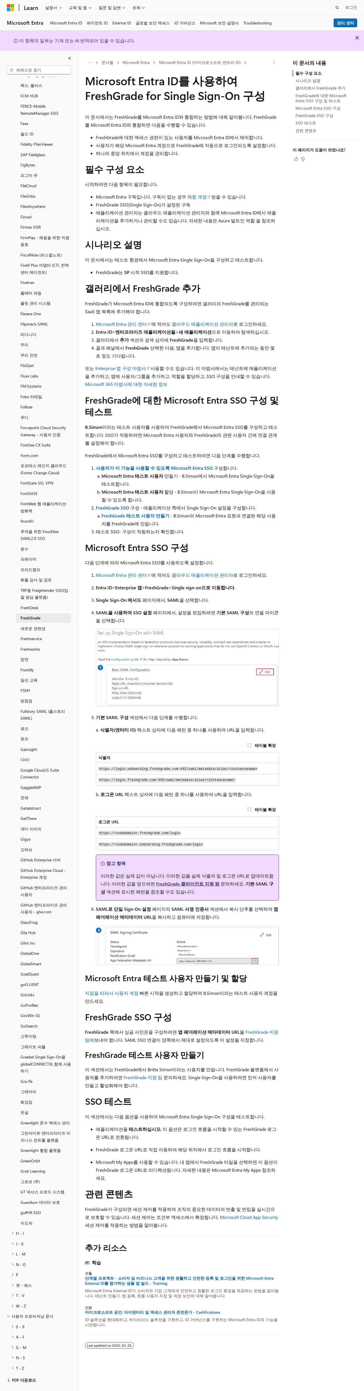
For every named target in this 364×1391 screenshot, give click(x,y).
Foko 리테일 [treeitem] (31, 381)
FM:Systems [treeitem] (31, 370)
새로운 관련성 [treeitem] (33, 612)
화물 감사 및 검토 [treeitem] (36, 564)
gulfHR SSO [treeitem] (30, 1197)
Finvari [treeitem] (26, 201)
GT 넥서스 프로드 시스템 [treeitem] (42, 1176)
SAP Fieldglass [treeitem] (32, 139)
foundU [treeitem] (27, 505)
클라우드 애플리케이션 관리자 (202, 324)
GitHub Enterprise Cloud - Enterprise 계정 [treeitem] (43, 858)
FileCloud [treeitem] (28, 170)
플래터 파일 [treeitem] (31, 277)
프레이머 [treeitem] (28, 543)
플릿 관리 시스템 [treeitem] (35, 287)
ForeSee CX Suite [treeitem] (35, 429)
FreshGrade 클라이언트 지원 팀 (188, 884)
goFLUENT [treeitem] (29, 969)
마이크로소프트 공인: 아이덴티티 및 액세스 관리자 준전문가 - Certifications (152, 1312)
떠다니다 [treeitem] (28, 318)
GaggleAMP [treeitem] (30, 771)
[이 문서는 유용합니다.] (296, 159)
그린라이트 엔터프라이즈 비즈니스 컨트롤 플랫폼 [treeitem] (45, 1121)
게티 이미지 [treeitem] (31, 813)
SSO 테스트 (305, 123)
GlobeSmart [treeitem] (30, 948)
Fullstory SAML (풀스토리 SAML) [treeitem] (42, 699)
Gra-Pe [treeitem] (26, 1065)
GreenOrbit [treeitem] (30, 1145)
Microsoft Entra (136, 62)
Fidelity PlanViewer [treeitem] (36, 128)
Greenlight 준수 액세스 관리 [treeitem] (45, 1107)
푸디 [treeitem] (24, 401)
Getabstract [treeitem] (30, 792)
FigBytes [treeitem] (27, 149)
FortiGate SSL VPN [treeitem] (36, 467)
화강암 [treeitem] (26, 1086)
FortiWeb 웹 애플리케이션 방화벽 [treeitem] (43, 491)
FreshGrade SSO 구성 (314, 115)
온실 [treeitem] (24, 1096)
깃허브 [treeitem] (26, 834)
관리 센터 (345, 23)
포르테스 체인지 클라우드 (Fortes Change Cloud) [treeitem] (43, 453)
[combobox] (39, 70)
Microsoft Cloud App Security (249, 1217)
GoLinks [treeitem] (27, 979)
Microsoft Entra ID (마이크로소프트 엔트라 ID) (200, 62)
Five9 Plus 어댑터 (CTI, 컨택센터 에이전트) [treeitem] (44, 253)
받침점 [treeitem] (26, 685)
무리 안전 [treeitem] (29, 339)
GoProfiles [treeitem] (29, 989)
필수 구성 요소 (308, 73)
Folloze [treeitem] (26, 391)
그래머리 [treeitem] (28, 1076)
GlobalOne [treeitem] (29, 937)
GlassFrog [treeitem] (29, 906)
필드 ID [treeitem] (27, 118)
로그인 (351, 7)
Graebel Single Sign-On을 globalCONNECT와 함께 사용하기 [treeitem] (45, 1048)
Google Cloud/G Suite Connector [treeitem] (39, 758)
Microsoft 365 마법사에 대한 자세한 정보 (126, 384)
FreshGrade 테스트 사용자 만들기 (135, 516)
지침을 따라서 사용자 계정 (111, 993)
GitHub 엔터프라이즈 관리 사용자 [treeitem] (43, 875)
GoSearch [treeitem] (29, 1010)
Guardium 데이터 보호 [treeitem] (40, 1186)
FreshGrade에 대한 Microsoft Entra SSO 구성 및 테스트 (320, 98)
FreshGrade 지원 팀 (143, 1077)
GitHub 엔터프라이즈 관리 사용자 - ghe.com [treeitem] (43, 893)
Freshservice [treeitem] (31, 623)
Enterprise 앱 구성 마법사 (120, 368)
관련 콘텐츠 (306, 130)
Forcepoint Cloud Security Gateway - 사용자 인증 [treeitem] (43, 415)
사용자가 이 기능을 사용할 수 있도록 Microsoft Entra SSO (154, 468)
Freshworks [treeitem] (30, 633)
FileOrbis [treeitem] (28, 180)
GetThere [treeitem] (28, 802)
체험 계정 (197, 197)
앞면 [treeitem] (24, 643)
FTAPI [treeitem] (25, 675)
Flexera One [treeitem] (30, 298)
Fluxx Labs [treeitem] (29, 360)
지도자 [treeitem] (26, 1207)
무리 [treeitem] (24, 329)
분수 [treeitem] (24, 533)
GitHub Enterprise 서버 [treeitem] (40, 844)
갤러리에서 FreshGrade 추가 (320, 88)
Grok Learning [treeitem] (32, 1155)
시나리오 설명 (307, 80)
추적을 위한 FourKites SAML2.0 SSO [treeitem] (39, 519)
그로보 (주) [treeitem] (30, 1166)
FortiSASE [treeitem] (29, 478)
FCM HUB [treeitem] (29, 80)
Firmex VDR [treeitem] (30, 211)
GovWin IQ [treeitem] (30, 999)
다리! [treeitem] (25, 744)
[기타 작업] (274, 62)
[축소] (70, 58)
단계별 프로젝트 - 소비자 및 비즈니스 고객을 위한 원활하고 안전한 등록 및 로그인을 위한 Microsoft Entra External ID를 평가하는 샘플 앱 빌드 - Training (179, 1281)
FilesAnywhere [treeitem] (32, 190)
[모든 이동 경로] (90, 62)
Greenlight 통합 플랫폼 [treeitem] (40, 1134)
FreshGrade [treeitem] (30, 602)
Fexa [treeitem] (24, 107)
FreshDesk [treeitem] (29, 592)
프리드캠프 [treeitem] (30, 554)
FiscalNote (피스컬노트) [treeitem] (41, 239)
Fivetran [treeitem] (27, 267)
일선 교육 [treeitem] (29, 664)
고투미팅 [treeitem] (28, 1020)
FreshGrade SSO (112, 508)
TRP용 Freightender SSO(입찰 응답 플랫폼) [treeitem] (44, 578)
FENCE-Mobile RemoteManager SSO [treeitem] (39, 94)
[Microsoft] (10, 7)
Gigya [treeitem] (25, 823)
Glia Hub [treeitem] (28, 917)
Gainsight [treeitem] (28, 733)
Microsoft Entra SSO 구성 (317, 108)
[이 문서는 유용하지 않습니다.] (302, 159)
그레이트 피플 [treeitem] (33, 1031)
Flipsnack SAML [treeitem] (34, 308)
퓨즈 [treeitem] (24, 713)
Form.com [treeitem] (29, 439)
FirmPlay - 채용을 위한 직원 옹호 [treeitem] (44, 225)
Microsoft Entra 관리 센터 (121, 324)
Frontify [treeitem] (27, 654)
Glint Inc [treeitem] (27, 927)
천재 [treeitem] (24, 782)
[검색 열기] (337, 8)
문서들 (107, 62)
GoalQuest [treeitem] (29, 958)
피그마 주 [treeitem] (29, 159)
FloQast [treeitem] (27, 349)
